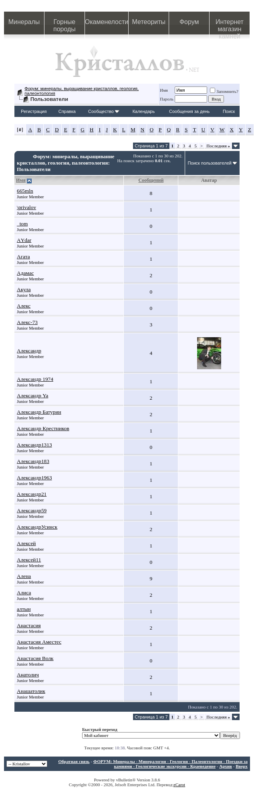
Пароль (166, 99)
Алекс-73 (27, 322)
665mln (25, 191)
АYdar (24, 240)
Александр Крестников (43, 428)
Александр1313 (34, 445)
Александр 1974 (35, 379)
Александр (29, 351)
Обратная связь (73, 761)
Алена (24, 576)
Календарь (144, 111)
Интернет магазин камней (230, 26)
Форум (189, 21)
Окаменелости (106, 21)
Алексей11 (29, 560)
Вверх (242, 766)
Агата (23, 257)
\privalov (26, 207)
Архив (225, 766)
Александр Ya (32, 395)
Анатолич (28, 675)
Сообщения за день (189, 111)
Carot (180, 784)
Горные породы (64, 25)
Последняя (218, 145)
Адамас (25, 273)
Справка (67, 111)
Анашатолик (31, 691)
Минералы (24, 21)
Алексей (26, 543)
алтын (24, 609)
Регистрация (33, 111)
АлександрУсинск (37, 527)
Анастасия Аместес (39, 642)
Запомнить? (224, 91)
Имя (164, 90)
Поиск (229, 111)
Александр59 (31, 510)
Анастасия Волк (35, 658)
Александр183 (33, 461)
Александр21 (31, 494)
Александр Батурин (39, 412)
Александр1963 (34, 478)
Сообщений (150, 180)
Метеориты (148, 21)
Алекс (23, 306)
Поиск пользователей (209, 163)
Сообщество (103, 111)
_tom (22, 224)
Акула (24, 289)
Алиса (24, 593)
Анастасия (29, 625)
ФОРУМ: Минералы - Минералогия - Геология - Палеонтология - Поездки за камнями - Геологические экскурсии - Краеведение (170, 764)
